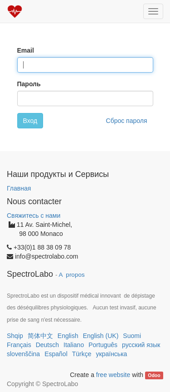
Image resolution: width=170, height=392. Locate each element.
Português (102, 344)
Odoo (154, 375)
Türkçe (82, 354)
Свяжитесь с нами (33, 215)
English (68, 335)
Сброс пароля (126, 120)
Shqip (15, 335)
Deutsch (47, 344)
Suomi (132, 335)
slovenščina (23, 354)
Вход (30, 120)
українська (111, 354)
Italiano (73, 344)
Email (25, 50)
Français (19, 344)
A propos (72, 274)
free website (113, 374)
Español (56, 354)
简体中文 (40, 335)
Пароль (29, 84)
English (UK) (101, 335)
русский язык (141, 344)
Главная (19, 188)
